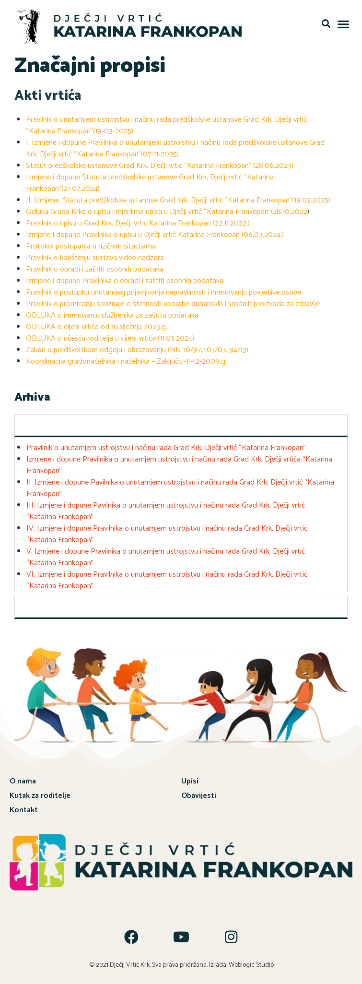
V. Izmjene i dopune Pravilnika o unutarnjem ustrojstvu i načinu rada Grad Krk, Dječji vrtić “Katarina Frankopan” (165, 555)
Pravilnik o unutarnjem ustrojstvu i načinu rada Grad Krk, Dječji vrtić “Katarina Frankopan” (166, 445)
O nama (23, 779)
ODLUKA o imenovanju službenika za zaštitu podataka (112, 313)
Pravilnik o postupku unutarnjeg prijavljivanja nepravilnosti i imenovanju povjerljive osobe (163, 290)
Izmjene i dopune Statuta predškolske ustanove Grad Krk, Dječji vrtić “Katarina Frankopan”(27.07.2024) (150, 181)
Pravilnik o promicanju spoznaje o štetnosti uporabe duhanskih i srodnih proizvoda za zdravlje (174, 302)
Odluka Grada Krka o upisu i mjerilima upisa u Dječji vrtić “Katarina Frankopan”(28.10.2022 (166, 209)
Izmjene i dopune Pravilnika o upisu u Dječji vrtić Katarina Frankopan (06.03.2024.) (155, 232)
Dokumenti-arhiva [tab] (51, 422)
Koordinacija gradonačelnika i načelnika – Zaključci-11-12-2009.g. (126, 359)
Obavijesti (198, 793)
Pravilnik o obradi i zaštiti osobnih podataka (94, 267)
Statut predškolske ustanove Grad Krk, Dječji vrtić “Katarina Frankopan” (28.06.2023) (159, 163)
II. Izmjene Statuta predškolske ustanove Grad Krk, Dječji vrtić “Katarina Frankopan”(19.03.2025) (178, 198)
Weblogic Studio (251, 963)
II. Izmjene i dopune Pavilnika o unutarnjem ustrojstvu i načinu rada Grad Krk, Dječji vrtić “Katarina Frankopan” (180, 486)
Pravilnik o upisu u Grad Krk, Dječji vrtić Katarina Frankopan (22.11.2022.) (138, 221)
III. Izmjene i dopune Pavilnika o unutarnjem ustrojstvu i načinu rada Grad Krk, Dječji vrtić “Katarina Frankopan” (165, 509)
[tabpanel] (181, 512)
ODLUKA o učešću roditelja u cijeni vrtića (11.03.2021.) (110, 336)
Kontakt (24, 808)
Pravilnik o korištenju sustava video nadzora (95, 255)
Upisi (190, 779)
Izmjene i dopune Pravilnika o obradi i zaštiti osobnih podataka (124, 279)
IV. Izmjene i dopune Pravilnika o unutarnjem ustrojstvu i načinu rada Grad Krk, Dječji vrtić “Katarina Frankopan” (166, 532)
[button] (326, 24)
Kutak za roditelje (40, 793)
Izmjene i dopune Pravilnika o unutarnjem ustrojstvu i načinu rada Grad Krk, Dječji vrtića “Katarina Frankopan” (179, 463)
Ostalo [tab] (32, 604)
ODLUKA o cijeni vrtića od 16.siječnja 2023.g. (96, 325)
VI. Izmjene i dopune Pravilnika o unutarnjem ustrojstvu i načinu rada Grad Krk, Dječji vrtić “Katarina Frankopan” (166, 578)
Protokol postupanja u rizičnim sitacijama (91, 244)
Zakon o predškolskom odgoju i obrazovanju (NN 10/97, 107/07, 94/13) (137, 348)
